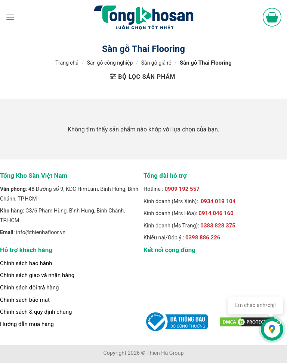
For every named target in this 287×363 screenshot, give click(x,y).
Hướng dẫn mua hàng (27, 324)
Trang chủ (66, 63)
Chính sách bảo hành (26, 263)
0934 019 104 (218, 201)
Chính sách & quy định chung (36, 311)
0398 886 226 (202, 237)
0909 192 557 (182, 189)
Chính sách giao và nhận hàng (37, 275)
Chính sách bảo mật (25, 300)
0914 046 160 (216, 213)
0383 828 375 (217, 225)
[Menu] (10, 17)
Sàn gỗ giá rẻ (156, 63)
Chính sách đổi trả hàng (29, 287)
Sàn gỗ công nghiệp (110, 63)
